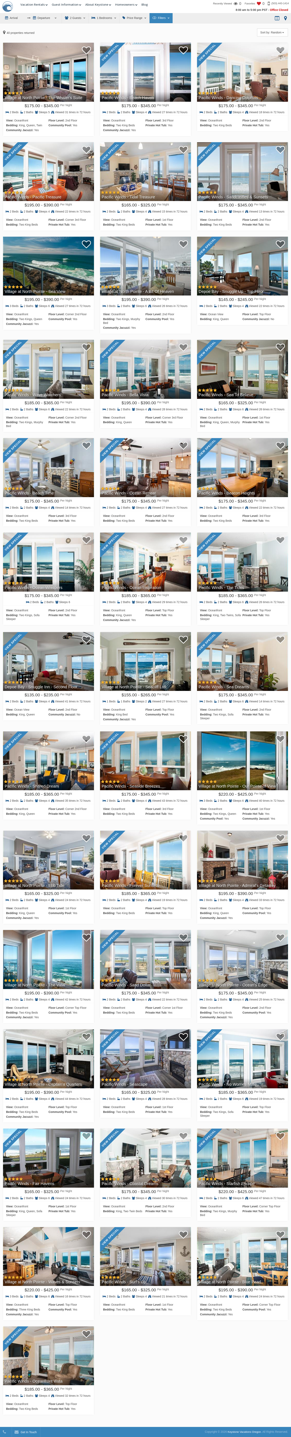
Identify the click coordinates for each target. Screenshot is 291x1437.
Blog (144, 4)
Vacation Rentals (32, 4)
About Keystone (96, 4)
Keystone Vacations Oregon (243, 1431)
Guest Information (65, 4)
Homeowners (124, 4)
